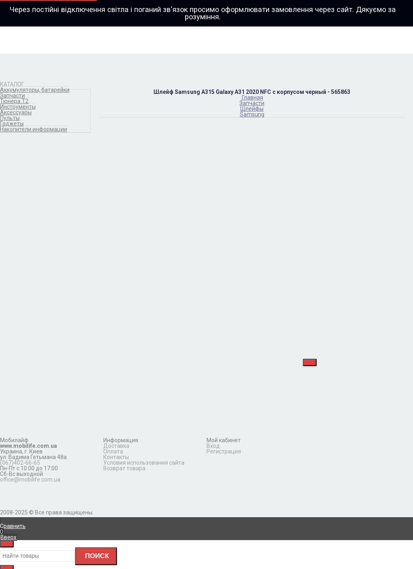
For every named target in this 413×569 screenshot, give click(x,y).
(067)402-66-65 (20, 462)
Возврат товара (124, 468)
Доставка (116, 446)
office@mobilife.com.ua (30, 479)
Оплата (113, 451)
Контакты (116, 457)
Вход (213, 446)
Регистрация (223, 451)
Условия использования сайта (143, 462)
